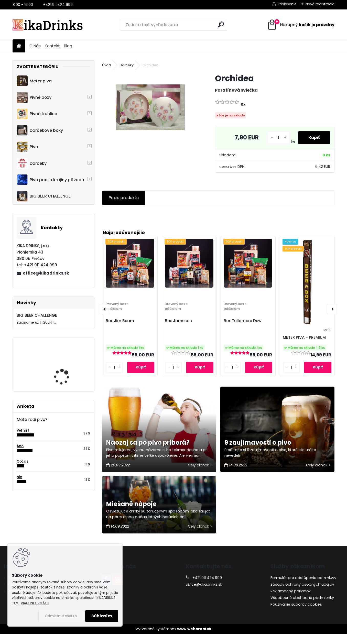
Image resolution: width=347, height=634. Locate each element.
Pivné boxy (34, 97)
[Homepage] (19, 46)
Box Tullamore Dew (243, 320)
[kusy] (278, 137)
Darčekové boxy (40, 130)
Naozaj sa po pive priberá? (148, 442)
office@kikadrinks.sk (46, 273)
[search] (221, 24)
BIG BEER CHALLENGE (44, 196)
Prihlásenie (287, 4)
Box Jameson (178, 320)
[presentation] (105, 309)
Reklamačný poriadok (290, 591)
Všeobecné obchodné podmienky (302, 597)
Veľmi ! (23, 430)
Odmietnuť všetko (61, 616)
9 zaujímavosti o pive (257, 442)
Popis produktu (124, 198)
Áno (20, 446)
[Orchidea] (150, 107)
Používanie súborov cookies (296, 604)
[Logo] (48, 25)
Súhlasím (101, 616)
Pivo (27, 146)
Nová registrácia (320, 4)
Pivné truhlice (37, 113)
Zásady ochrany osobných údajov (302, 584)
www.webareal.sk (194, 628)
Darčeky (32, 163)
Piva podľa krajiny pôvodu (50, 179)
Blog (68, 46)
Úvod (106, 65)
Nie (19, 477)
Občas (22, 461)
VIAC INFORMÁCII (35, 603)
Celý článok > (200, 465)
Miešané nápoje (131, 504)
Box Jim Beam (120, 320)
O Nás (35, 46)
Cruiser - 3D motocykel (67, 360)
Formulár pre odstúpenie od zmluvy (303, 577)
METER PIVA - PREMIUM (304, 337)
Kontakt (52, 46)
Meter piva (34, 80)
